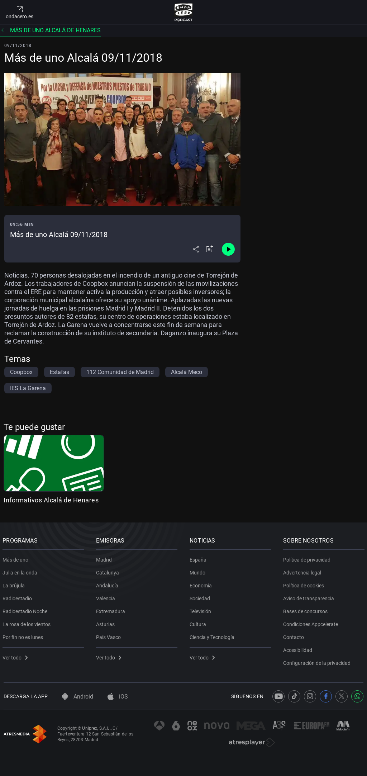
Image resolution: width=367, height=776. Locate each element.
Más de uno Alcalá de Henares (50, 30)
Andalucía (108, 584)
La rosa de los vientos (28, 623)
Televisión (201, 610)
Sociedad (201, 597)
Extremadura (111, 610)
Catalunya (108, 571)
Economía (202, 584)
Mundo (198, 571)
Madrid (105, 558)
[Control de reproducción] (228, 249)
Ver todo (16, 656)
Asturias (106, 623)
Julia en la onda (21, 571)
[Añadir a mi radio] (209, 249)
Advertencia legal (303, 571)
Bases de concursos (306, 610)
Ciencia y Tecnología (213, 636)
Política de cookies (304, 584)
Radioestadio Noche (26, 610)
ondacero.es (19, 12)
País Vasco (109, 636)
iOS (118, 696)
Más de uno (16, 558)
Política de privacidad (308, 558)
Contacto (294, 636)
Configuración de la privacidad (318, 661)
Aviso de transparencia (309, 597)
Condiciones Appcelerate (311, 623)
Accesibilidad (298, 649)
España (199, 558)
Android (77, 696)
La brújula (15, 584)
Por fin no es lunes (24, 636)
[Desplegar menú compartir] (196, 249)
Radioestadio (18, 597)
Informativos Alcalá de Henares (51, 500)
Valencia (106, 597)
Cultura (199, 623)
